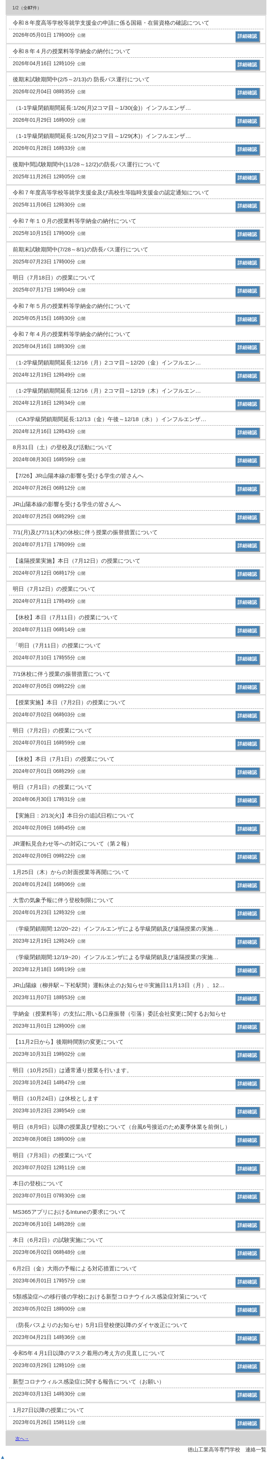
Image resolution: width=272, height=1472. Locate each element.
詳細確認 (247, 36)
